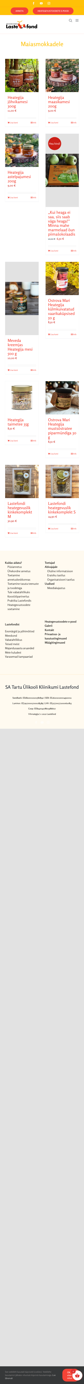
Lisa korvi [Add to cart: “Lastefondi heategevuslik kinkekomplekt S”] (54, 528)
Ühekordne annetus (18, 571)
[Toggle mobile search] (70, 20)
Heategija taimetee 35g (18, 422)
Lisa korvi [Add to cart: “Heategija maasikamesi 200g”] (54, 122)
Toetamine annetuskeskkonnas (18, 577)
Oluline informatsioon (60, 571)
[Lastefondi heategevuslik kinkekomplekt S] (62, 481)
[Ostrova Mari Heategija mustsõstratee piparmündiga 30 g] (62, 397)
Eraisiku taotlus (56, 575)
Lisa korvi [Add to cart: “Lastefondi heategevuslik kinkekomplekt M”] (14, 533)
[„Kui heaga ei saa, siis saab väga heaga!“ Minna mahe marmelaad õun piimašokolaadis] (62, 170)
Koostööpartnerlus (18, 596)
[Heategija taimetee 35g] (22, 397)
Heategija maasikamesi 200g (59, 102)
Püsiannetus (14, 567)
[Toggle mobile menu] (77, 20)
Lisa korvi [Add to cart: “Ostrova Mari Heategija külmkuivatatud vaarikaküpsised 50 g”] (54, 334)
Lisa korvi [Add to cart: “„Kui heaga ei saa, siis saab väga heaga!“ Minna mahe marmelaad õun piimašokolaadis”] (54, 250)
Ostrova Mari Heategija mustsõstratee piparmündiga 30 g (62, 428)
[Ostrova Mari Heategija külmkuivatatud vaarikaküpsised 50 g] (62, 278)
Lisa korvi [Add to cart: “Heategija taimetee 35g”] (14, 440)
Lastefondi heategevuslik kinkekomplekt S (62, 508)
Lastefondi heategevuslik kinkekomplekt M (20, 510)
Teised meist (12, 644)
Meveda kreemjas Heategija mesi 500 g (20, 347)
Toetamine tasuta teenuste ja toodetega (23, 586)
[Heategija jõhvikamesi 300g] (22, 75)
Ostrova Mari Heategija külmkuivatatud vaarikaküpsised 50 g (61, 309)
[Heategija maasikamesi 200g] (62, 75)
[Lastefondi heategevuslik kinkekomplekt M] (22, 481)
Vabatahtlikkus (13, 639)
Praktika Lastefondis (19, 600)
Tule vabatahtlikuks (18, 592)
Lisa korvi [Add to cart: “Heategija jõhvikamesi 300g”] (14, 122)
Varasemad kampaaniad (19, 656)
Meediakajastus (56, 588)
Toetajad (50, 562)
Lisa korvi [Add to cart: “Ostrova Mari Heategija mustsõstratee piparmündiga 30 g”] (54, 453)
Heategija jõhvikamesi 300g (18, 102)
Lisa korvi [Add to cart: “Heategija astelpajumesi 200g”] (14, 197)
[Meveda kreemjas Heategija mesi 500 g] (22, 298)
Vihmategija (33, 714)
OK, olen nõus (69, 1375)
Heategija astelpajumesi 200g (19, 176)
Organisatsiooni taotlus (61, 579)
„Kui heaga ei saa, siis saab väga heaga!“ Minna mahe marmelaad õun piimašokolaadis (61, 223)
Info (34, 122)
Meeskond (11, 635)
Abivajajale (51, 567)
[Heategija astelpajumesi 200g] (22, 150)
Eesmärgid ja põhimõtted (19, 631)
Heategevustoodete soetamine (18, 607)
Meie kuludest (13, 652)
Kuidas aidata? (13, 562)
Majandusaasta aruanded (19, 648)
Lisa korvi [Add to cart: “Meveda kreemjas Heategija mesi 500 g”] (14, 370)
